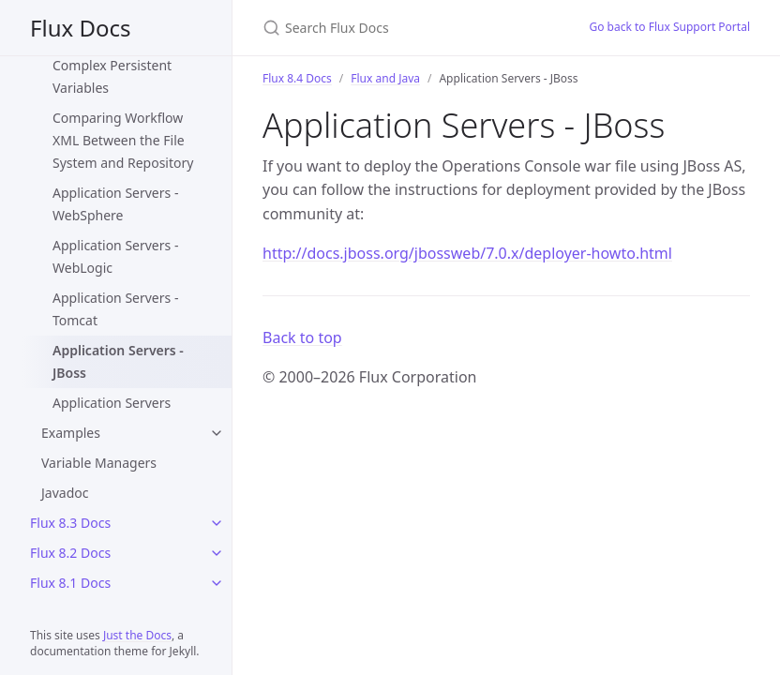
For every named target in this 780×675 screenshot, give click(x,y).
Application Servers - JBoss (118, 361)
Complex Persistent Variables (112, 76)
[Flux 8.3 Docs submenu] (217, 523)
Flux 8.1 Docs (70, 583)
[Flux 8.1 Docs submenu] (217, 583)
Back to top (302, 337)
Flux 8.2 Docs (70, 553)
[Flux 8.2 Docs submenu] (217, 553)
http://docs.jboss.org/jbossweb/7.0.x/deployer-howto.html (467, 253)
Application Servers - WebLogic (115, 256)
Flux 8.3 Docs (70, 523)
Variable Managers (99, 463)
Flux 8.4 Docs (297, 78)
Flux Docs (80, 27)
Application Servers (111, 403)
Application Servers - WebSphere (115, 204)
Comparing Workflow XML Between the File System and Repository (122, 140)
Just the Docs (137, 635)
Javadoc (64, 493)
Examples (70, 433)
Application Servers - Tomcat (115, 309)
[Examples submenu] (217, 433)
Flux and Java (385, 78)
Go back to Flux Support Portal (669, 27)
